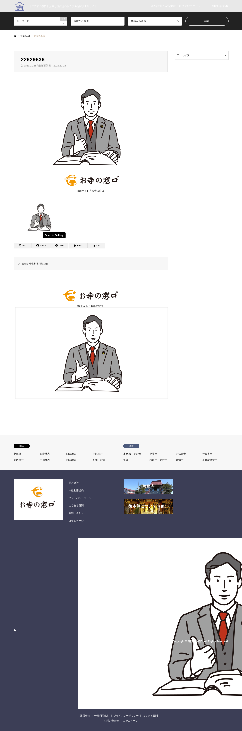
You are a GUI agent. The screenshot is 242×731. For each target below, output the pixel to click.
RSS (15, 630)
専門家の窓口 (195, 641)
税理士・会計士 (158, 459)
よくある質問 (76, 505)
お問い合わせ (220, 6)
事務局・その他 (132, 453)
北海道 (17, 453)
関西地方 (19, 459)
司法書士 (181, 453)
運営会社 (74, 482)
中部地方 (98, 453)
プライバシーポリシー (81, 498)
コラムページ (76, 520)
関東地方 (71, 453)
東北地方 (45, 453)
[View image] (40, 232)
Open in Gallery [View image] (54, 235)
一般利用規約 (76, 490)
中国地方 (45, 459)
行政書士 (207, 453)
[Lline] (59, 245)
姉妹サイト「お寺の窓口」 (91, 182)
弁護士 (153, 453)
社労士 (179, 459)
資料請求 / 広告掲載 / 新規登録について (176, 6)
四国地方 (71, 459)
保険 (125, 459)
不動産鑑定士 (209, 459)
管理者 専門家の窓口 (39, 263)
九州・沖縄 (99, 459)
